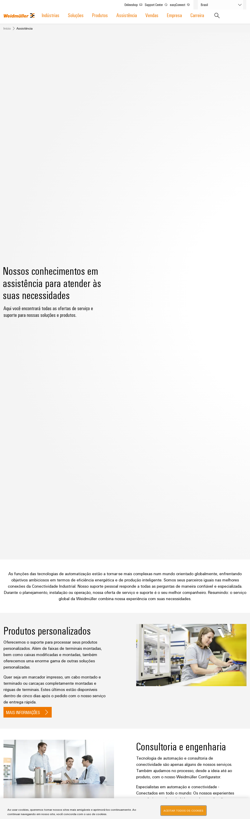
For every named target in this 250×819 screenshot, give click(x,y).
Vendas (151, 15)
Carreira (197, 15)
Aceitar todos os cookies (183, 810)
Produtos (100, 15)
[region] (125, 808)
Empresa (174, 15)
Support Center (158, 4)
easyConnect (182, 4)
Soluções (76, 15)
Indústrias (50, 15)
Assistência (126, 15)
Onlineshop (135, 4)
